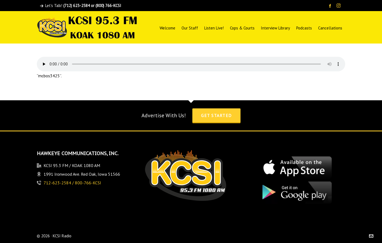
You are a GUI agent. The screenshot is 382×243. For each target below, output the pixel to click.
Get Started (216, 115)
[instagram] (339, 6)
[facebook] (331, 6)
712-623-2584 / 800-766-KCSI (72, 182)
